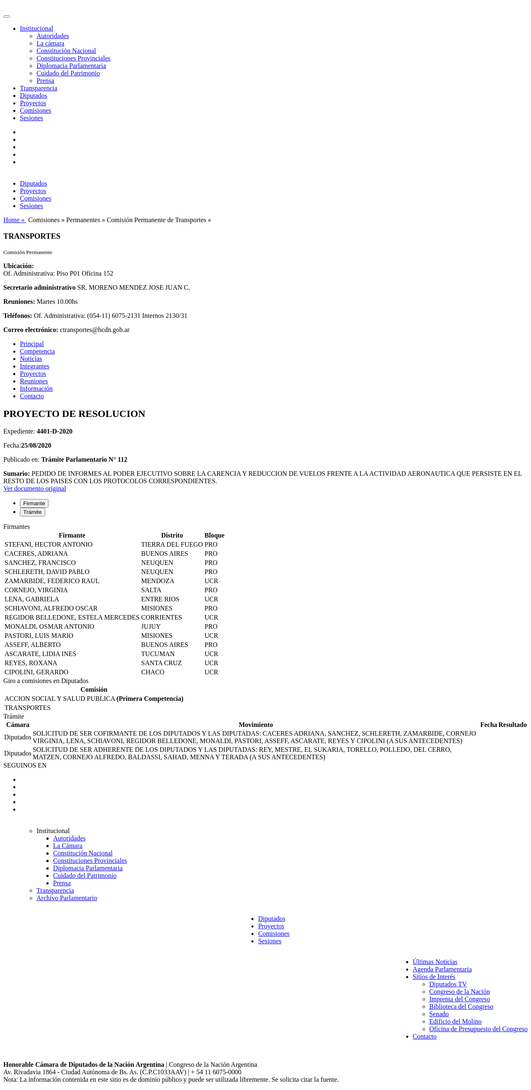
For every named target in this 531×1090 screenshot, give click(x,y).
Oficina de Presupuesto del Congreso (478, 1028)
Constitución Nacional (66, 50)
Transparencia (38, 88)
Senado (439, 1013)
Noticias (31, 358)
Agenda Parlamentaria (442, 969)
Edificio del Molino (455, 1021)
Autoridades (53, 35)
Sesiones (31, 117)
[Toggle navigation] (6, 16)
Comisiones (35, 110)
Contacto (32, 396)
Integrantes (34, 366)
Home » (14, 219)
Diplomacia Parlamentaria (71, 65)
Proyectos (33, 103)
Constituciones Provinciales (73, 58)
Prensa (45, 80)
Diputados (33, 95)
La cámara (50, 43)
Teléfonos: (17, 315)
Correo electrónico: (30, 329)
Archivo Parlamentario (67, 897)
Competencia (37, 351)
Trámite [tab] (32, 512)
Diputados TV (448, 984)
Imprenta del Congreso (459, 999)
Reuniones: (19, 301)
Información (36, 388)
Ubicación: (18, 265)
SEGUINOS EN (24, 765)
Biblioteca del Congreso (461, 1006)
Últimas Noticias (435, 961)
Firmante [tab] (34, 503)
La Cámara (68, 845)
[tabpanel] (265, 600)
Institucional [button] (36, 28)
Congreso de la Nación (459, 991)
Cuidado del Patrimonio (68, 73)
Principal (32, 343)
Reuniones (34, 381)
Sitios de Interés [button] (434, 976)
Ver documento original (34, 488)
